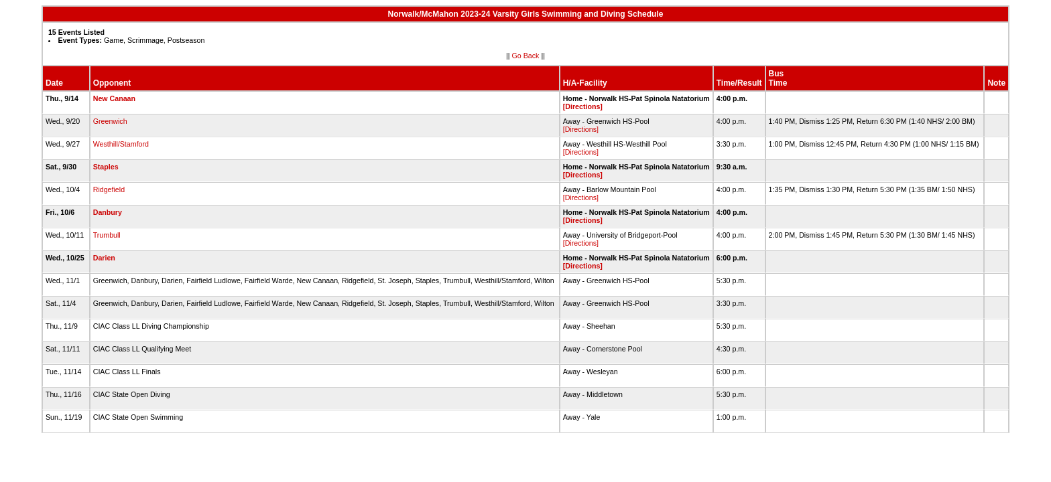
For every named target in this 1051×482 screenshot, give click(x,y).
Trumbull (107, 235)
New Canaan (114, 98)
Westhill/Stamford (121, 144)
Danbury (107, 212)
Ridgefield (109, 189)
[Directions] (583, 106)
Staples (106, 167)
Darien (104, 258)
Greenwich (110, 121)
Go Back (526, 56)
